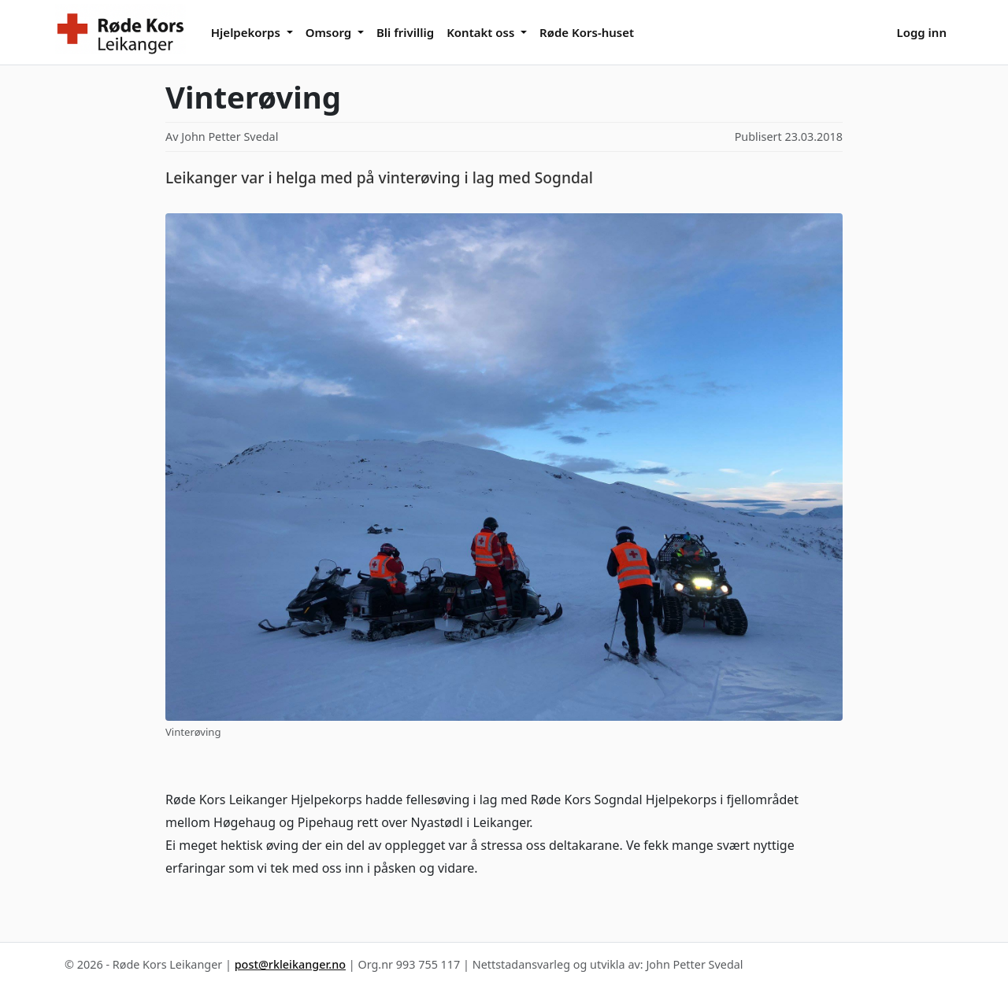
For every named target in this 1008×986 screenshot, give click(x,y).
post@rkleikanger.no (290, 964)
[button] (252, 32)
